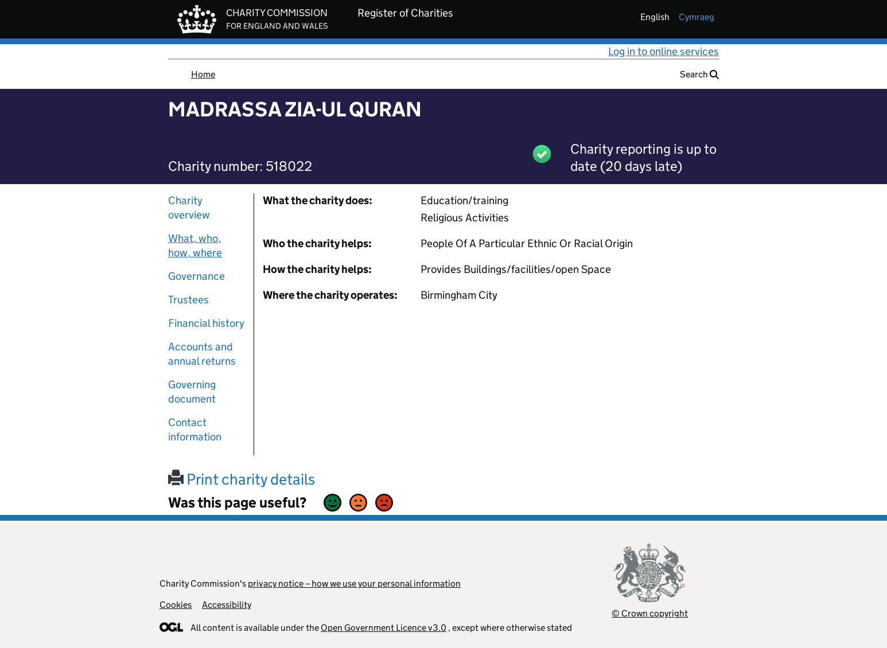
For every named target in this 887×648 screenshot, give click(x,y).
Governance (196, 276)
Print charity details (241, 479)
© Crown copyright (650, 613)
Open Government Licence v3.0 (383, 627)
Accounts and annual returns (202, 354)
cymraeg (696, 16)
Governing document (192, 391)
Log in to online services (663, 51)
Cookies (175, 604)
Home (203, 74)
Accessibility (226, 604)
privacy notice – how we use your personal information (354, 583)
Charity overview (189, 207)
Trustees (188, 299)
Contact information (194, 429)
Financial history (206, 323)
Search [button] (699, 74)
